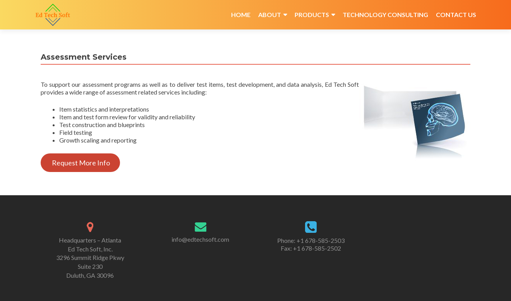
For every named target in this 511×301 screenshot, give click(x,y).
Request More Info (80, 162)
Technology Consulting (385, 14)
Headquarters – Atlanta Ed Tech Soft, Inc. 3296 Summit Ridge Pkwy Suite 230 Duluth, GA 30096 (90, 257)
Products (312, 14)
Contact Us (456, 14)
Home (240, 14)
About (269, 14)
